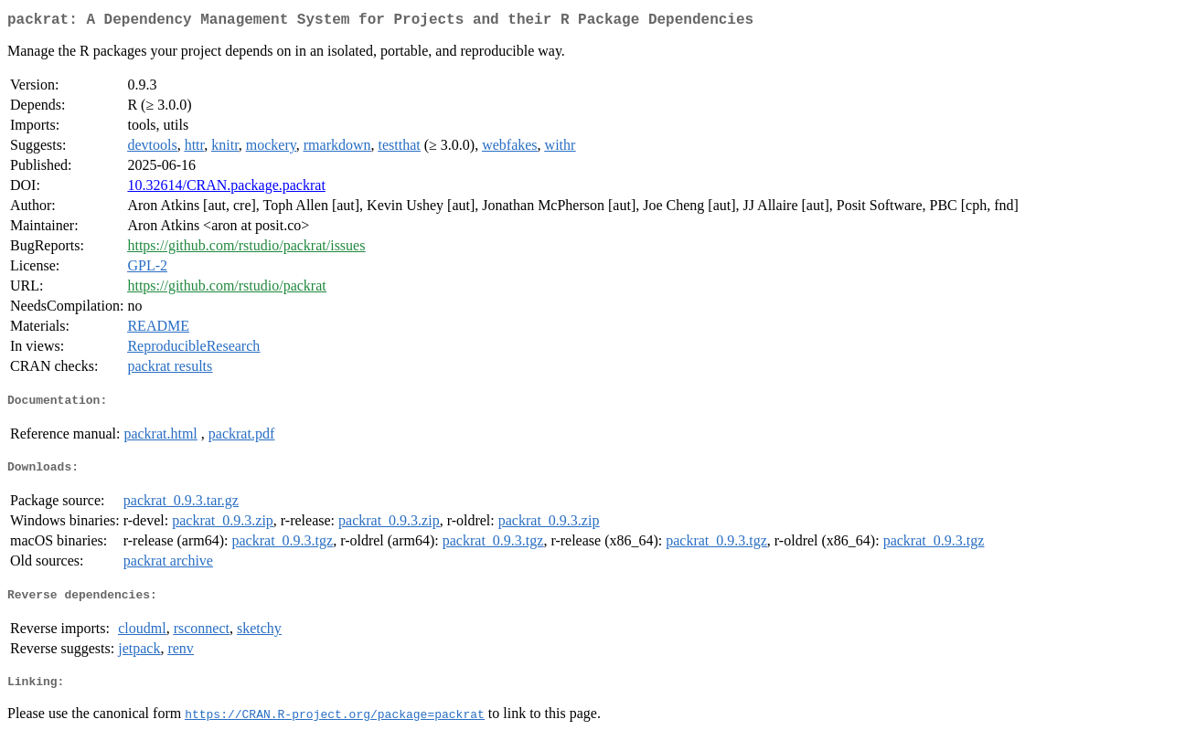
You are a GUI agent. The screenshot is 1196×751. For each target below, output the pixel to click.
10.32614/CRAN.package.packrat (226, 188)
